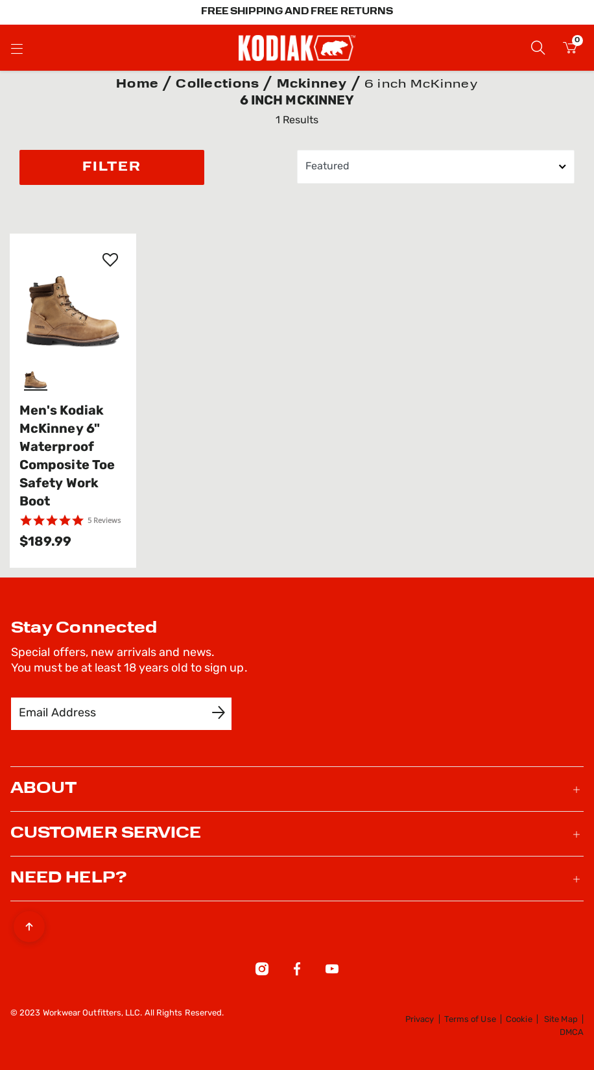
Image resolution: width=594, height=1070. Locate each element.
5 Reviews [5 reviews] (104, 520)
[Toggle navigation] (17, 48)
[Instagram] (261, 971)
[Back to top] (29, 923)
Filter (111, 167)
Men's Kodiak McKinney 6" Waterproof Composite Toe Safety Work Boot (67, 457)
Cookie (519, 1019)
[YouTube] (332, 971)
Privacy (419, 1019)
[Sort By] (436, 167)
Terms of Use (470, 1019)
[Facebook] (297, 971)
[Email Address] (112, 714)
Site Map (561, 1019)
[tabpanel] (297, 334)
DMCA (572, 1032)
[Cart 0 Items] (570, 50)
